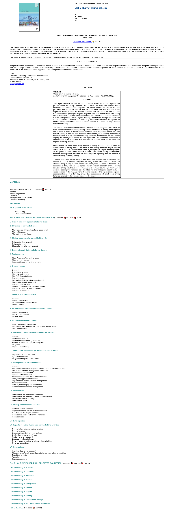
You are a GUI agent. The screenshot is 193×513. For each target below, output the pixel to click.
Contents (15, 182)
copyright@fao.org (17, 84)
